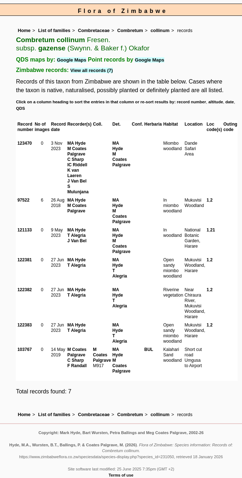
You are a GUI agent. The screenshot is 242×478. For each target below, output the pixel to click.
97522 (23, 200)
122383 (24, 325)
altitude (215, 102)
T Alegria (76, 235)
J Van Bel (76, 181)
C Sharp (75, 159)
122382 (24, 289)
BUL (148, 349)
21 (212, 230)
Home (24, 30)
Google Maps (71, 60)
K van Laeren (74, 173)
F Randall (77, 365)
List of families (54, 30)
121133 (24, 230)
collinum (160, 30)
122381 (24, 259)
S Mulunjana (77, 189)
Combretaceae (94, 30)
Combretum (130, 30)
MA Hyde (76, 143)
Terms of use (121, 475)
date (229, 102)
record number (191, 102)
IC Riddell (77, 164)
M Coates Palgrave (76, 151)
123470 (24, 143)
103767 (24, 349)
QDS (20, 108)
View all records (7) (91, 70)
